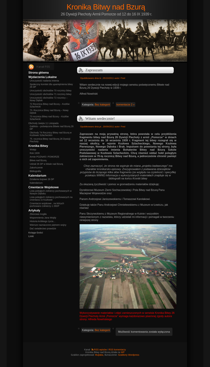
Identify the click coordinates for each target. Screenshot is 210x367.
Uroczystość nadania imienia (44, 80)
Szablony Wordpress (128, 355)
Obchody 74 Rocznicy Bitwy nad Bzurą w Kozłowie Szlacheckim (51, 134)
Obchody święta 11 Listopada (43, 123)
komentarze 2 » (125, 104)
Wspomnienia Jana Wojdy (43, 217)
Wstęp (33, 149)
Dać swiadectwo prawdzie (43, 228)
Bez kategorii (102, 104)
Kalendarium (36, 183)
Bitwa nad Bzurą (38, 160)
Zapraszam (94, 70)
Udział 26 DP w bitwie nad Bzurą (46, 164)
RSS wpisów (100, 349)
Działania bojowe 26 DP (42, 179)
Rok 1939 (35, 153)
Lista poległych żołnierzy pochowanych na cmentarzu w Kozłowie (51, 198)
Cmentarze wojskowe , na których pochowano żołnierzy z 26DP (47, 204)
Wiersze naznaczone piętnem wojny (48, 225)
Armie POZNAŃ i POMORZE (44, 156)
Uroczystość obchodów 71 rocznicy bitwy (50, 94)
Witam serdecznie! (100, 118)
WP (123, 352)
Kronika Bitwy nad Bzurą (106, 7)
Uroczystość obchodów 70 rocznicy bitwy (50, 90)
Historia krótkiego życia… (43, 221)
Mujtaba (99, 355)
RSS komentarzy (117, 349)
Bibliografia (35, 171)
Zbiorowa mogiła (38, 214)
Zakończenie (36, 167)
